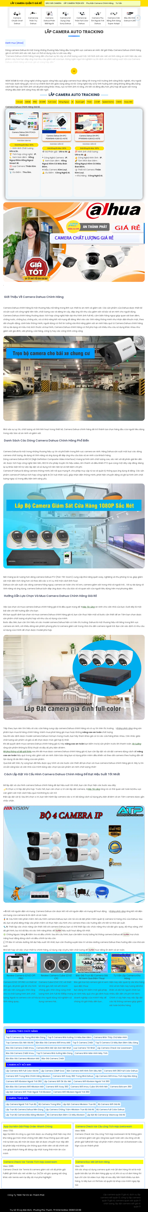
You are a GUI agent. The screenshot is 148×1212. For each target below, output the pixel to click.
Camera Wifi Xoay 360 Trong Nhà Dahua (73, 1076)
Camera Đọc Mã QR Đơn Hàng (93, 1162)
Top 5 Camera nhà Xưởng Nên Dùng (54, 1053)
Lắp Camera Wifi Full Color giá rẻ (22, 1070)
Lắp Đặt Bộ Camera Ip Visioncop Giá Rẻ (106, 1114)
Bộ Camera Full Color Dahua (110, 1109)
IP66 (35, 102)
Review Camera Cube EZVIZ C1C (56, 977)
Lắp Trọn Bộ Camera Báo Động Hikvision (25, 1114)
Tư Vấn (119, 3)
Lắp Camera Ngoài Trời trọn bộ (21, 1104)
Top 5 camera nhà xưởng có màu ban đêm (69, 1037)
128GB (27, 102)
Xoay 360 (128, 102)
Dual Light (80, 102)
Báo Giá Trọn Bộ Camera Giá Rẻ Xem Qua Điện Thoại (92, 977)
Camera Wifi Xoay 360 (57, 1086)
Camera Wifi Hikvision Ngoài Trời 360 (71, 1092)
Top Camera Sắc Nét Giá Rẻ (19, 1042)
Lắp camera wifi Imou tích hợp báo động (116, 1076)
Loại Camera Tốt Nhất (84, 1047)
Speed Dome (108, 102)
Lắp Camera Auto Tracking (74, 31)
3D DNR (42, 102)
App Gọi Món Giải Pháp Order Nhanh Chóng (28, 1126)
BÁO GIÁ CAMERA (53, 3)
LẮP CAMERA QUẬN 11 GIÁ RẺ (26, 3)
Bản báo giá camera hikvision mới (22, 1058)
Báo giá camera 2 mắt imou (20, 1047)
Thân (89, 102)
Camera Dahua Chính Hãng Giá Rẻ (22, 106)
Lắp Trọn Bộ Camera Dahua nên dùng (24, 1109)
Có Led (19, 102)
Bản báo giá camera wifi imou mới (53, 1042)
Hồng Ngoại (64, 102)
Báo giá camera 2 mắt (53, 1058)
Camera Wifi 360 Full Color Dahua (121, 1070)
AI (72, 102)
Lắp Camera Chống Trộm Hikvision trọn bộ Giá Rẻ (70, 1109)
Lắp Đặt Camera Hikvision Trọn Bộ (79, 1104)
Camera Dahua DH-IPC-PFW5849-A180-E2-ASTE (89, 137)
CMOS (119, 102)
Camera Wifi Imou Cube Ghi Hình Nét (89, 1086)
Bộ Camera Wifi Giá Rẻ (109, 1104)
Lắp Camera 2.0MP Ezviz (52, 1070)
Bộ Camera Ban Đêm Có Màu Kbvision (66, 1114)
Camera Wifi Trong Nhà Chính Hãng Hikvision (28, 1076)
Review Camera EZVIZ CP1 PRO (21, 977)
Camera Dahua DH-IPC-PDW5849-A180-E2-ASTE (57, 137)
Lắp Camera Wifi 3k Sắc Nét (57, 1081)
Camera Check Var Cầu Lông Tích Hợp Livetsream (104, 1126)
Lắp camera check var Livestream (114, 1047)
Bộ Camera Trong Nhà (50, 1104)
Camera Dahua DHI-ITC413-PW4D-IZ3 (24, 133)
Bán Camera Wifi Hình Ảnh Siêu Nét (84, 1070)
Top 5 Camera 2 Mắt (83, 1042)
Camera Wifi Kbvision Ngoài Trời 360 (24, 1081)
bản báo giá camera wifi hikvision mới (25, 1086)
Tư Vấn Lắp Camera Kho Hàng (127, 977)
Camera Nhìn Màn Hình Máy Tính (91, 1053)
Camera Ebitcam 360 (120, 1086)
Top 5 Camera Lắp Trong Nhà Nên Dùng (25, 1037)
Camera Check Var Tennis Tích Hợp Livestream (30, 1162)
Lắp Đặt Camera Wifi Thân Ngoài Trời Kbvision (28, 1092)
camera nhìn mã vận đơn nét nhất (53, 1047)
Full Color (52, 102)
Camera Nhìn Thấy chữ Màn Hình (110, 1037)
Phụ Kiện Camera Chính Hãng (99, 3)
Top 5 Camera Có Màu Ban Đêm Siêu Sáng (116, 1042)
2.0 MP (97, 102)
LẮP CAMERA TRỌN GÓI (74, 3)
